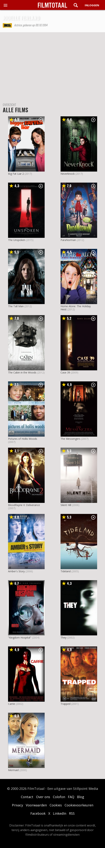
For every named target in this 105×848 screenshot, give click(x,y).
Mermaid (13, 770)
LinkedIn (59, 813)
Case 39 (65, 372)
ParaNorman (68, 240)
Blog (80, 797)
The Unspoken (16, 240)
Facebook (38, 813)
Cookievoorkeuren (79, 805)
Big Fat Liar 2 (16, 173)
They (63, 637)
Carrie (11, 704)
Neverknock (68, 173)
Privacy (17, 805)
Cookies (56, 805)
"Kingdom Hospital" (19, 637)
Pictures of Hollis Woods (22, 438)
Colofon (59, 797)
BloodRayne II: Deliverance (24, 505)
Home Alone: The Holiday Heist (76, 307)
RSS (72, 813)
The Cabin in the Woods (22, 372)
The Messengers (70, 438)
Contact (27, 797)
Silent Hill (66, 505)
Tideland (66, 571)
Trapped (65, 704)
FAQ (71, 797)
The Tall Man (16, 306)
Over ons (43, 797)
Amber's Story (16, 571)
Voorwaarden (36, 805)
